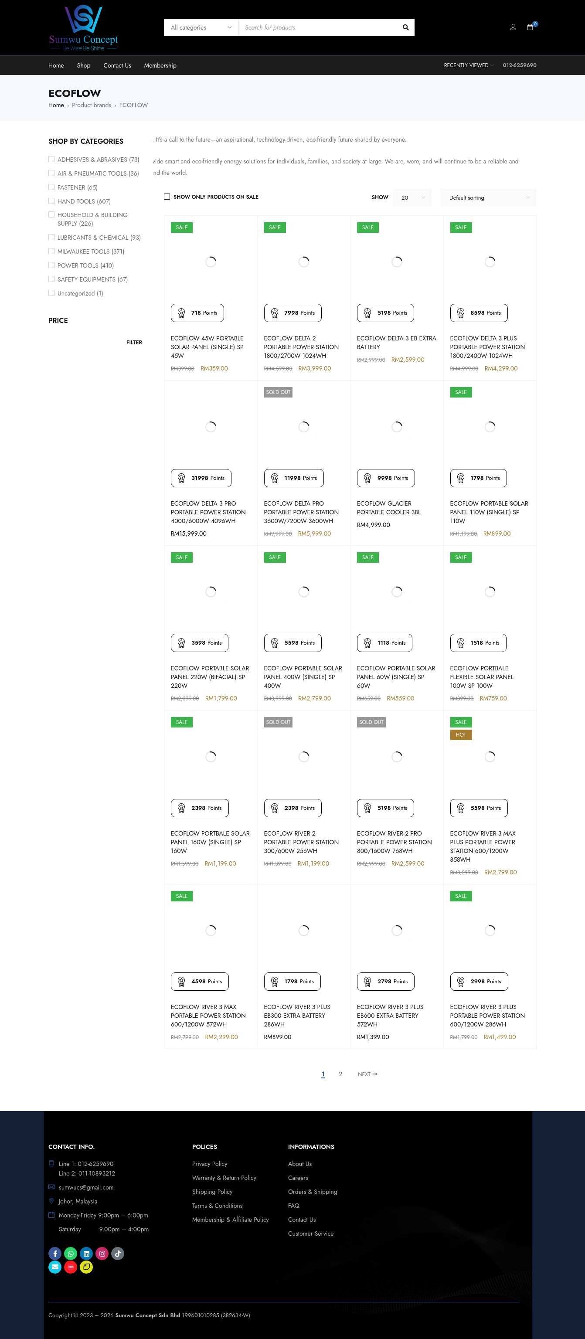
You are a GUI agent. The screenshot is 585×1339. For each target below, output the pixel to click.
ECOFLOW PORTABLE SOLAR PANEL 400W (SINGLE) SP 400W (303, 677)
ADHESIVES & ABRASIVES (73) (98, 159)
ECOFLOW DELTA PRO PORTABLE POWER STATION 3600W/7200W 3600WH (301, 512)
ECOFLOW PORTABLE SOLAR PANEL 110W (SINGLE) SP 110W (489, 512)
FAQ (293, 1205)
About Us (300, 1163)
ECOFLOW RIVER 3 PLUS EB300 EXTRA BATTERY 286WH (297, 1016)
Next (364, 1074)
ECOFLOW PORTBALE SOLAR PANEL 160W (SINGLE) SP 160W (210, 842)
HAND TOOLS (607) (84, 201)
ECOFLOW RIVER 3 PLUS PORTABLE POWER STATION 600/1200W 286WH (487, 1016)
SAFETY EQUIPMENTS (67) (93, 279)
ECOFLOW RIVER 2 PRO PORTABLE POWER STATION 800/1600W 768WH (394, 842)
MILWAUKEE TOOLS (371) (91, 251)
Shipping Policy (212, 1191)
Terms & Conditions (217, 1205)
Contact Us (302, 1219)
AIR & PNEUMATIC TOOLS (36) (98, 173)
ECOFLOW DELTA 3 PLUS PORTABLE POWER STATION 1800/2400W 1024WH (487, 347)
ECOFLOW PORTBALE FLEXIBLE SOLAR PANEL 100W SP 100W (482, 677)
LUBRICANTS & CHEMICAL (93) (99, 237)
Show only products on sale (215, 197)
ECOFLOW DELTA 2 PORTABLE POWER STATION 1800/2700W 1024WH (301, 347)
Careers (298, 1177)
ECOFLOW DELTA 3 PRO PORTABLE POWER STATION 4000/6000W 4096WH (208, 512)
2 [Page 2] (340, 1074)
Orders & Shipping (312, 1191)
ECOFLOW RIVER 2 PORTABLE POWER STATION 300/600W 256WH (301, 842)
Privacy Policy (209, 1163)
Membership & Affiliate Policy (230, 1219)
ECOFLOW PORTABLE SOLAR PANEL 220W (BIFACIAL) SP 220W (210, 677)
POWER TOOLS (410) (86, 265)
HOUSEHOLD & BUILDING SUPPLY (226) (93, 219)
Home (56, 105)
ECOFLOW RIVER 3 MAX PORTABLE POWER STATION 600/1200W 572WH (208, 1016)
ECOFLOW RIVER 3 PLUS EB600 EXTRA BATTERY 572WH (390, 1016)
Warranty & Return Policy (224, 1177)
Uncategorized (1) (80, 293)
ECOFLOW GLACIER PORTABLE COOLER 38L (389, 508)
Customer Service (311, 1233)
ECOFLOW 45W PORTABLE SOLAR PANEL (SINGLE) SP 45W (207, 347)
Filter (134, 343)
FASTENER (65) (78, 187)
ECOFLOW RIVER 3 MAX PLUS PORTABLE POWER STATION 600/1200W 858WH (483, 846)
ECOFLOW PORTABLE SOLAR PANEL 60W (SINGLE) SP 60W (396, 677)
